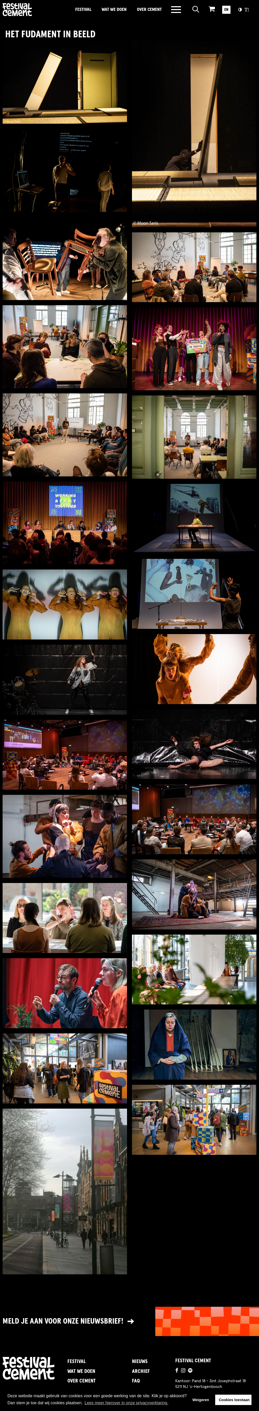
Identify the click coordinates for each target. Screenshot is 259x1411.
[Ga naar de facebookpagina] (176, 1371)
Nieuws (140, 1361)
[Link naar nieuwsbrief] (129, 1321)
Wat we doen (114, 9)
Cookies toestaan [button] (234, 1400)
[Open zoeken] (195, 9)
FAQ (136, 1381)
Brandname (35, 9)
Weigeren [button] (200, 1400)
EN (226, 10)
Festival (83, 9)
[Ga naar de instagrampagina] (183, 1371)
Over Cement (149, 9)
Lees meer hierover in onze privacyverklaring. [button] (126, 1403)
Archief (141, 1371)
